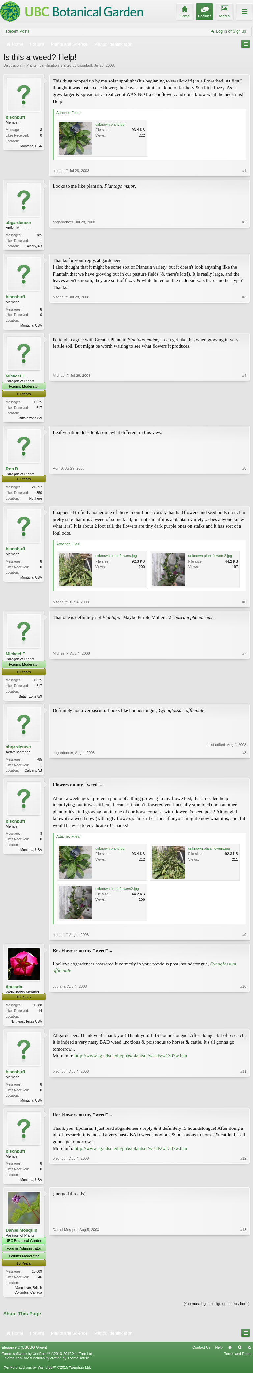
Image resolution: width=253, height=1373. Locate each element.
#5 (244, 500)
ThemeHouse (78, 1364)
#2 (244, 245)
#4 (244, 419)
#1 (244, 171)
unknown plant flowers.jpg (116, 558)
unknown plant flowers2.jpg (210, 558)
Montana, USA (31, 146)
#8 (244, 773)
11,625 (37, 403)
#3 (244, 325)
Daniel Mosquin (21, 1236)
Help (219, 1354)
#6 (244, 604)
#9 (244, 938)
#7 (244, 698)
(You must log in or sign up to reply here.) (216, 1310)
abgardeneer (18, 222)
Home (230, 1353)
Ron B (12, 470)
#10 (243, 1024)
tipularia (14, 990)
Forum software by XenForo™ (47, 1360)
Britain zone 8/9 (30, 419)
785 (39, 235)
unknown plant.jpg (110, 124)
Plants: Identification (42, 65)
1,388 (38, 1009)
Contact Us (201, 1354)
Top (239, 1353)
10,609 (37, 1277)
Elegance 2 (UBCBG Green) (24, 1354)
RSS (249, 1353)
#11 (243, 1104)
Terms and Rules (237, 1360)
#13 (243, 1298)
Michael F (15, 377)
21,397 (37, 489)
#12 (243, 1184)
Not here (35, 500)
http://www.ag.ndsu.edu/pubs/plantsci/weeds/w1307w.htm (131, 1060)
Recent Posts (17, 31)
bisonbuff (84, 65)
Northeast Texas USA (26, 1025)
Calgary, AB (33, 246)
